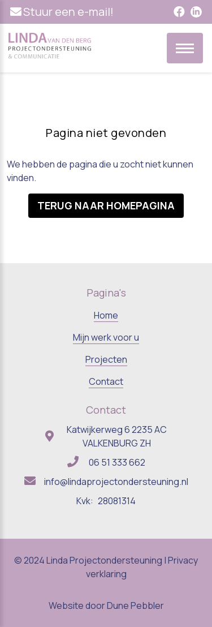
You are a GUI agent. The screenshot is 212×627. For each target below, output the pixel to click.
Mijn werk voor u (106, 337)
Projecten (106, 359)
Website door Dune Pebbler (106, 605)
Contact (106, 381)
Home (106, 315)
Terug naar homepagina (106, 205)
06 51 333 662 (117, 462)
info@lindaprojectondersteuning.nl (116, 481)
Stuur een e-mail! (68, 11)
